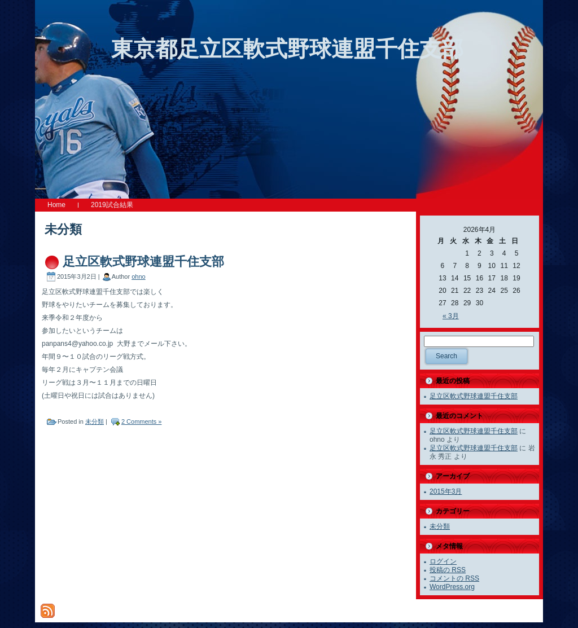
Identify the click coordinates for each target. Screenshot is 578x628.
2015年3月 (446, 491)
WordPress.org (452, 587)
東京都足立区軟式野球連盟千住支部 (287, 49)
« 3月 (451, 316)
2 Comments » (141, 421)
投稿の (448, 570)
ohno (138, 276)
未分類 (94, 421)
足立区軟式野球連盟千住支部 (143, 261)
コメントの (454, 578)
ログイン (443, 561)
